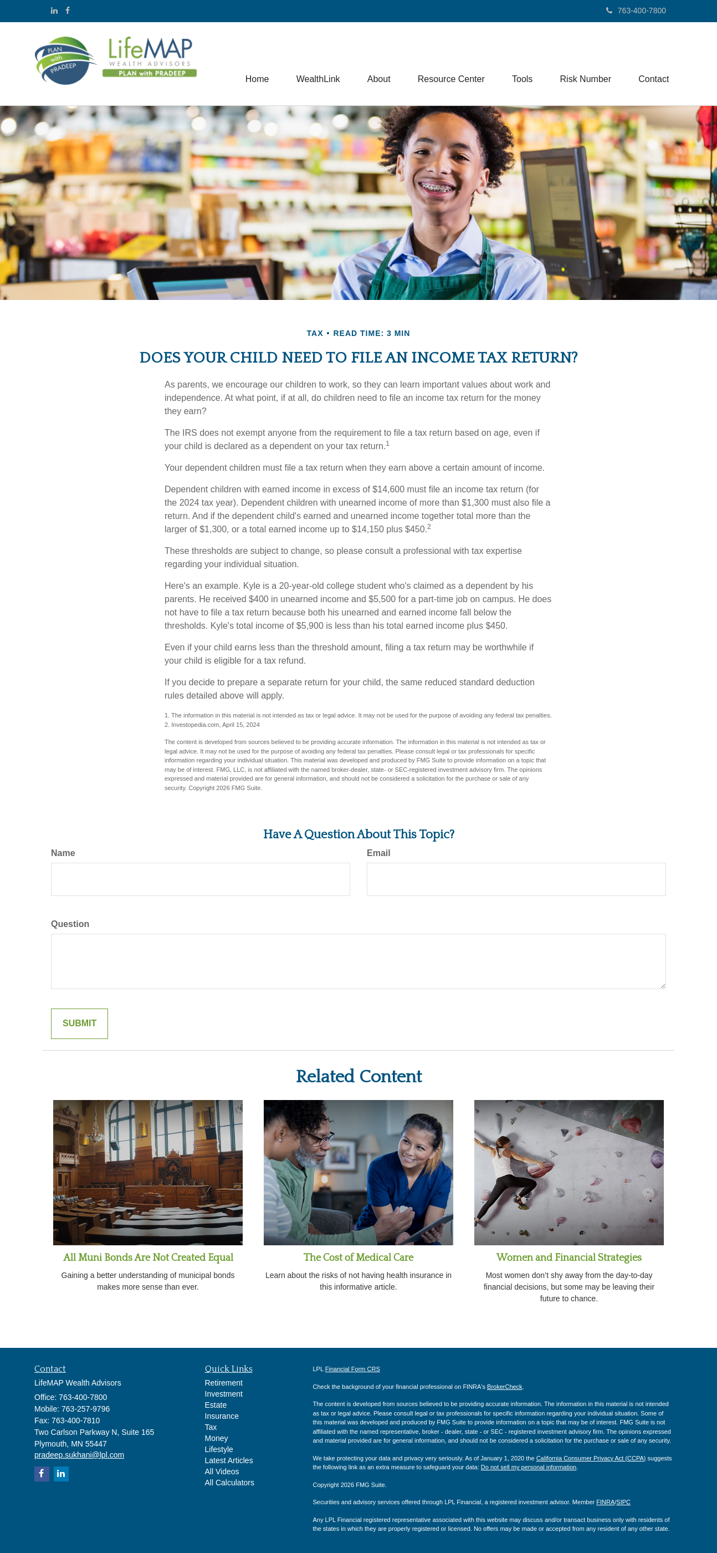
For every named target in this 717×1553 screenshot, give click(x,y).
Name (63, 853)
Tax (211, 1427)
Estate (216, 1405)
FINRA (605, 1502)
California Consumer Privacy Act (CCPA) (591, 1458)
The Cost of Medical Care (358, 1258)
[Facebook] (67, 10)
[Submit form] (79, 1024)
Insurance (222, 1416)
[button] (315, 63)
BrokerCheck (505, 1386)
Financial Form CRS (352, 1369)
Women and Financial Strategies (569, 1258)
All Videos (222, 1471)
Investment (224, 1393)
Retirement (224, 1382)
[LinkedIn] (54, 10)
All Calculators (229, 1482)
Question (70, 924)
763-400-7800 (636, 10)
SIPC (623, 1502)
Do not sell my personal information (528, 1467)
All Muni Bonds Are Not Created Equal (148, 1258)
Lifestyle (219, 1449)
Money (216, 1438)
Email (379, 853)
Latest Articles (229, 1460)
